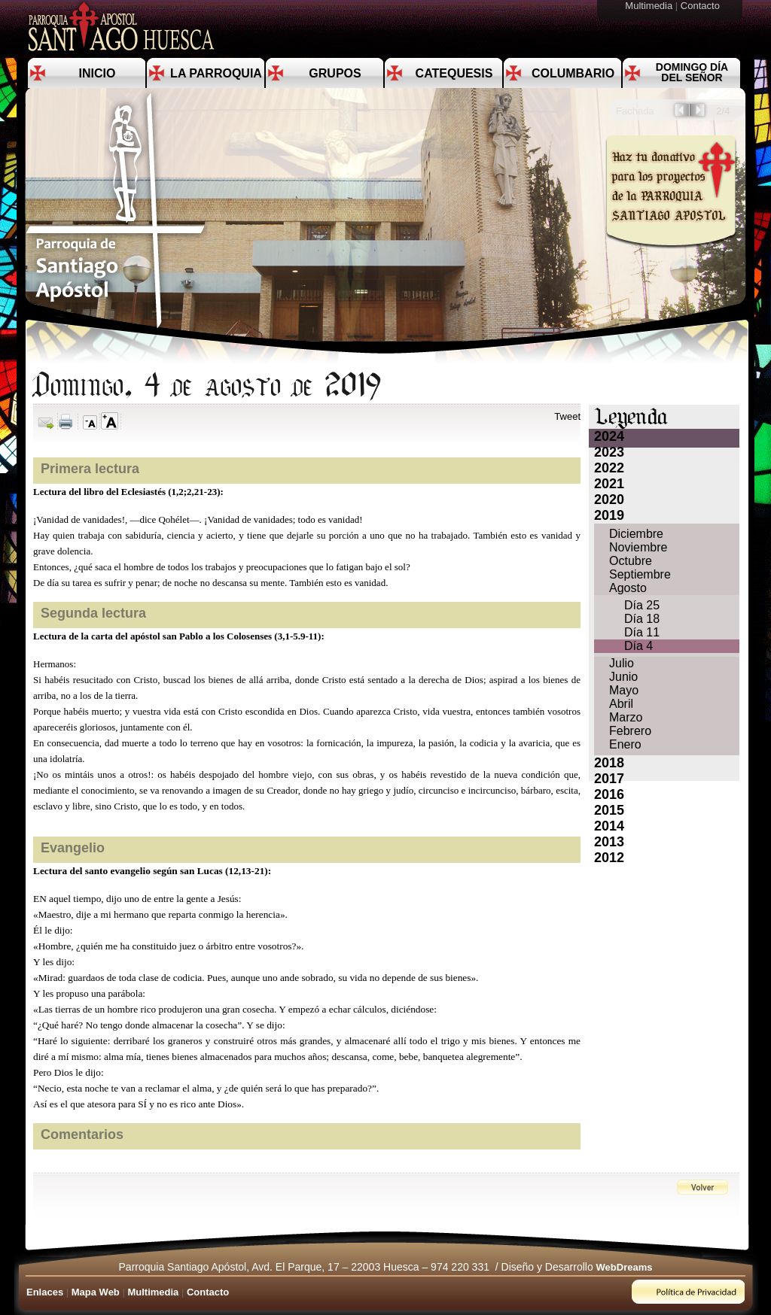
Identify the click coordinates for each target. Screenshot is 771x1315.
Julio (621, 663)
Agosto (628, 588)
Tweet (567, 416)
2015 (609, 810)
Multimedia (650, 5)
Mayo (623, 690)
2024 (609, 436)
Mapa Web (96, 1292)
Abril (621, 703)
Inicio (97, 73)
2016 (609, 794)
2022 (609, 467)
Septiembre (640, 574)
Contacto (702, 5)
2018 (609, 762)
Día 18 (642, 618)
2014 (609, 826)
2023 (609, 452)
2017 (609, 778)
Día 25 (642, 605)
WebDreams (624, 1267)
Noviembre (638, 547)
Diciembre (636, 533)
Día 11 (642, 632)
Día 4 (638, 645)
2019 (609, 515)
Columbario (573, 73)
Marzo (625, 717)
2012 (609, 857)
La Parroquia (216, 73)
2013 (609, 841)
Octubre (630, 560)
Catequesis (454, 73)
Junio (623, 676)
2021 (609, 483)
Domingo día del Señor (692, 72)
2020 (609, 499)
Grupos (335, 73)
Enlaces (44, 1292)
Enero (625, 744)
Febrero (630, 730)
